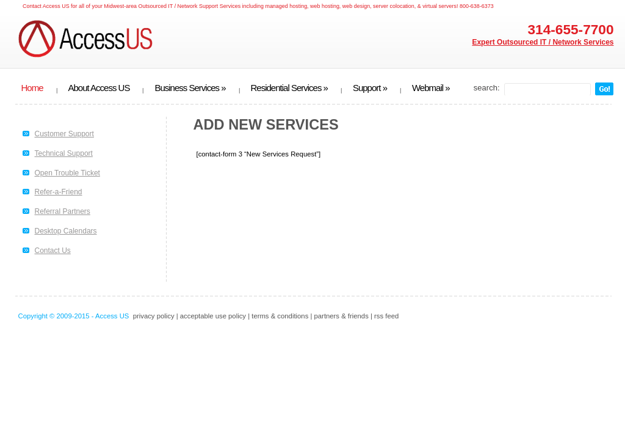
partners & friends (341, 316)
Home (32, 88)
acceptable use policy (213, 316)
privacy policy (154, 316)
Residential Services (289, 88)
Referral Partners (62, 211)
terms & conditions (279, 316)
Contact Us (53, 250)
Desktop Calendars (66, 231)
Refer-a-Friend (58, 192)
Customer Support (64, 134)
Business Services (189, 88)
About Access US (99, 88)
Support (370, 88)
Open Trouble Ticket (67, 173)
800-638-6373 (477, 6)
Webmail (431, 88)
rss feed (386, 316)
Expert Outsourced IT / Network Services (542, 42)
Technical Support (64, 153)
